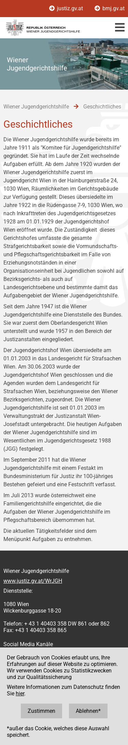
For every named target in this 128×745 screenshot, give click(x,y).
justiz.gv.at (66, 8)
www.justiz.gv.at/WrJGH (32, 581)
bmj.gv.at (110, 8)
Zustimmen (41, 711)
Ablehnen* (88, 711)
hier (20, 693)
